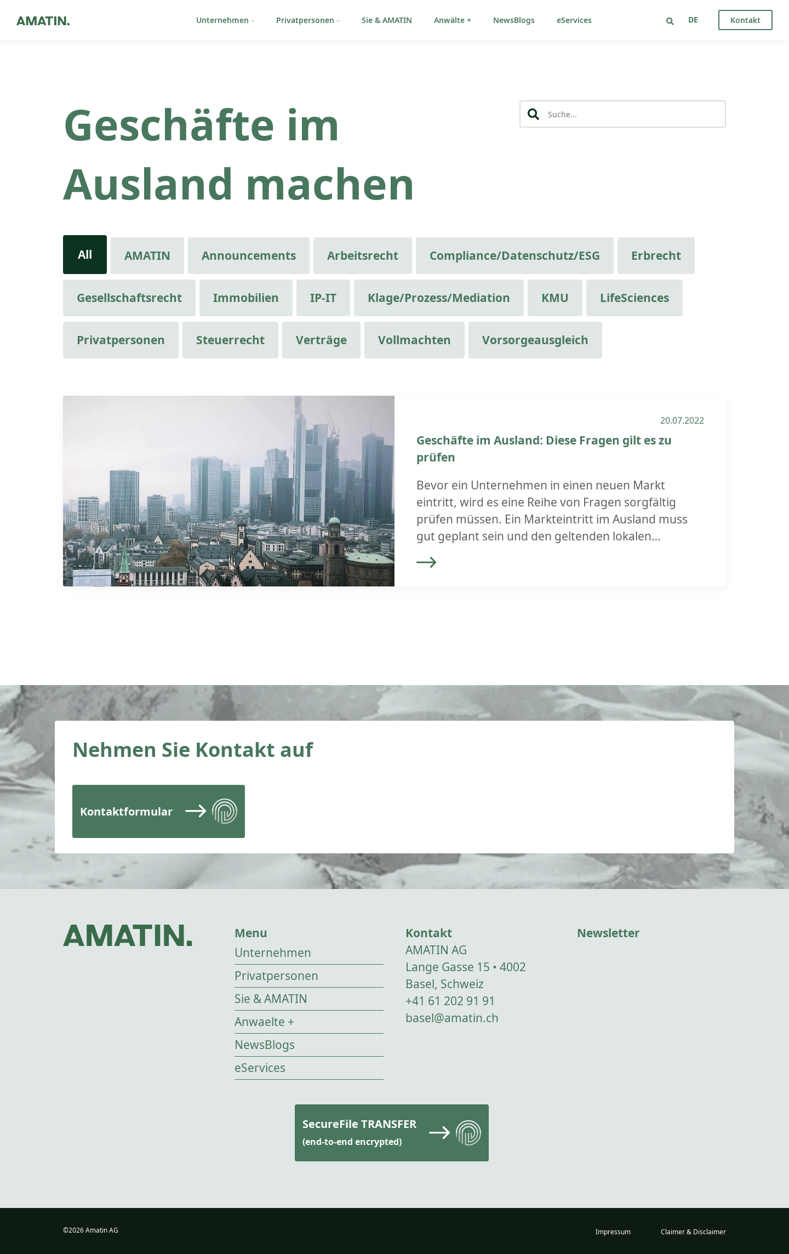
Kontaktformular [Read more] (126, 811)
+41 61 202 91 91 (450, 1000)
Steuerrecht (230, 339)
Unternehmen (225, 20)
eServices (574, 20)
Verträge (321, 339)
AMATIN (147, 255)
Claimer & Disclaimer (693, 1231)
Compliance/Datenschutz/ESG (515, 255)
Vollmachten (414, 339)
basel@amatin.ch (452, 1017)
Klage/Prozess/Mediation (439, 297)
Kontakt (745, 20)
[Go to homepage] (43, 20)
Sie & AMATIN (387, 20)
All (85, 254)
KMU (555, 297)
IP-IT (323, 297)
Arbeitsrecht (362, 255)
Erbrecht (656, 255)
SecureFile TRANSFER (359, 1132)
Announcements (249, 255)
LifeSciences (634, 297)
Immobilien (246, 297)
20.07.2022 (682, 420)
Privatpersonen (308, 20)
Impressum (613, 1231)
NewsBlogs (514, 20)
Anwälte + (452, 20)
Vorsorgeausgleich (535, 339)
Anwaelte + (264, 1021)
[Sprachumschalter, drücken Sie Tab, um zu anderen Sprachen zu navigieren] (693, 19)
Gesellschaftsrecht (129, 297)
